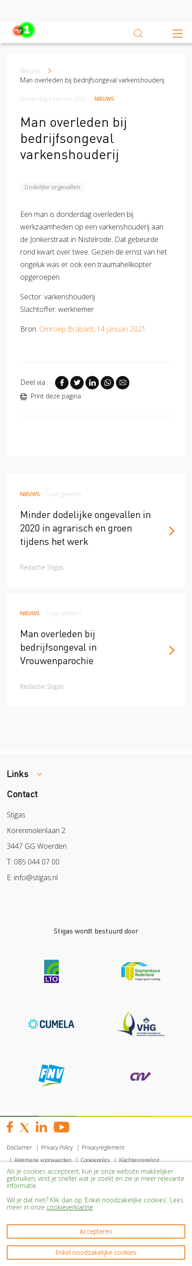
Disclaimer (19, 1147)
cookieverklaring (70, 1207)
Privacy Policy (57, 1147)
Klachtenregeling (139, 1160)
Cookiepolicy (95, 1160)
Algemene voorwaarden (43, 1160)
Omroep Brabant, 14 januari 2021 (93, 329)
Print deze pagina (50, 396)
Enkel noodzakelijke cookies (96, 1252)
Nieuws (30, 70)
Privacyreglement (103, 1147)
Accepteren (96, 1231)
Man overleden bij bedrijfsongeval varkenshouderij (92, 80)
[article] (96, 531)
